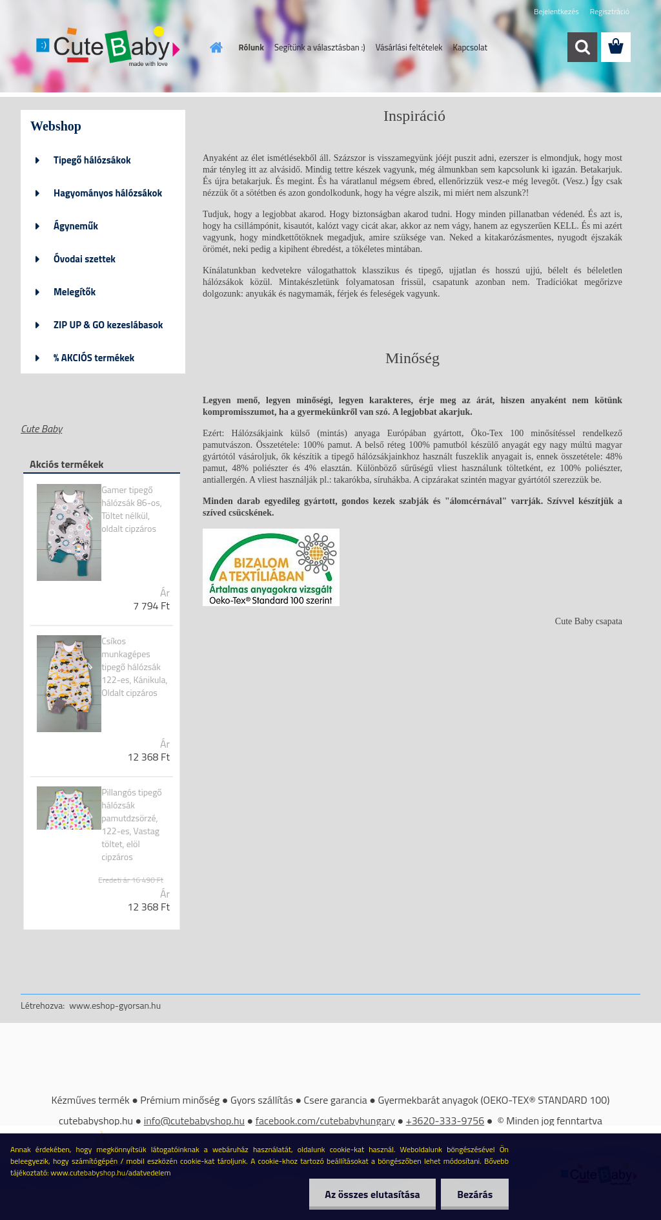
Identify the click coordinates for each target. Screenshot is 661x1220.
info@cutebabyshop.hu (194, 1120)
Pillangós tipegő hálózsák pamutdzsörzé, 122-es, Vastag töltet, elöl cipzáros (131, 824)
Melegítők (75, 291)
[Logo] (109, 48)
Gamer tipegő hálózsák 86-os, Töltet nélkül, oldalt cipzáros (131, 509)
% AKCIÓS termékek (94, 357)
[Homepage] (214, 47)
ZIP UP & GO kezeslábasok (108, 324)
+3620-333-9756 (445, 1120)
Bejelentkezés (556, 11)
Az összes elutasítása (372, 1194)
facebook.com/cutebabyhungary (325, 1120)
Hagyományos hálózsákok (108, 192)
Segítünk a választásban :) (319, 47)
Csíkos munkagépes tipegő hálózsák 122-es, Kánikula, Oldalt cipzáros (134, 667)
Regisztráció (609, 11)
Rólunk (251, 47)
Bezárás (475, 1194)
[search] (582, 47)
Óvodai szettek (85, 258)
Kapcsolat (470, 47)
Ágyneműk (76, 225)
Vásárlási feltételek (409, 47)
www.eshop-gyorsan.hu (115, 1005)
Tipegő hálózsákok (92, 159)
